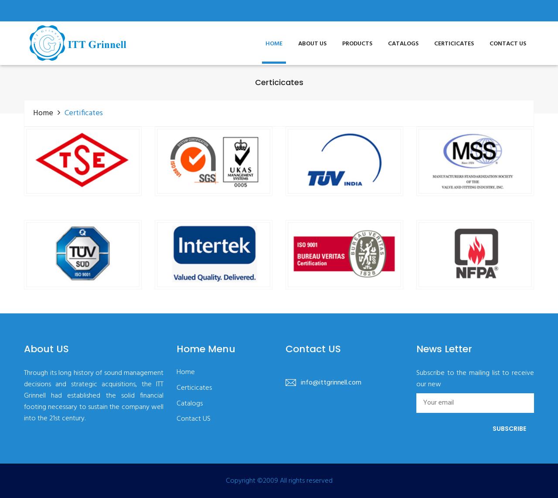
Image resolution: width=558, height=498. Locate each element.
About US (312, 44)
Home (273, 44)
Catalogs (403, 44)
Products (357, 44)
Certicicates (454, 44)
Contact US (508, 44)
